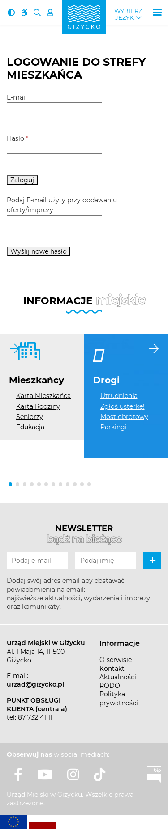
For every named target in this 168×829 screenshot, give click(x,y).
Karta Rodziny (38, 406)
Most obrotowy (124, 417)
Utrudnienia (119, 396)
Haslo (17, 138)
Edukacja (30, 427)
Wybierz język (128, 14)
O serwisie (115, 660)
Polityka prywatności (118, 698)
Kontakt (112, 669)
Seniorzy (29, 417)
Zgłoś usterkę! (122, 406)
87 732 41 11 (35, 717)
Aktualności (117, 677)
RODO (109, 686)
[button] (10, 484)
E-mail (17, 97)
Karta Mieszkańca (43, 396)
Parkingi (113, 427)
